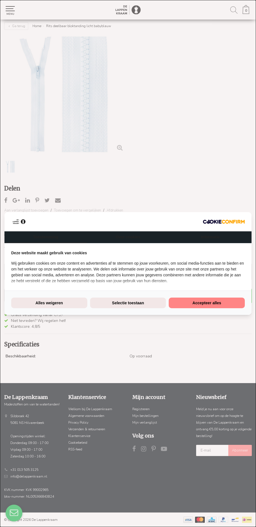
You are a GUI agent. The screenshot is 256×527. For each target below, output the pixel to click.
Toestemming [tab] (45, 237)
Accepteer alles (206, 303)
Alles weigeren (49, 303)
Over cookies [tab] (128, 237)
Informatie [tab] (210, 237)
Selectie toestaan (128, 303)
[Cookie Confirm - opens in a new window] (224, 222)
